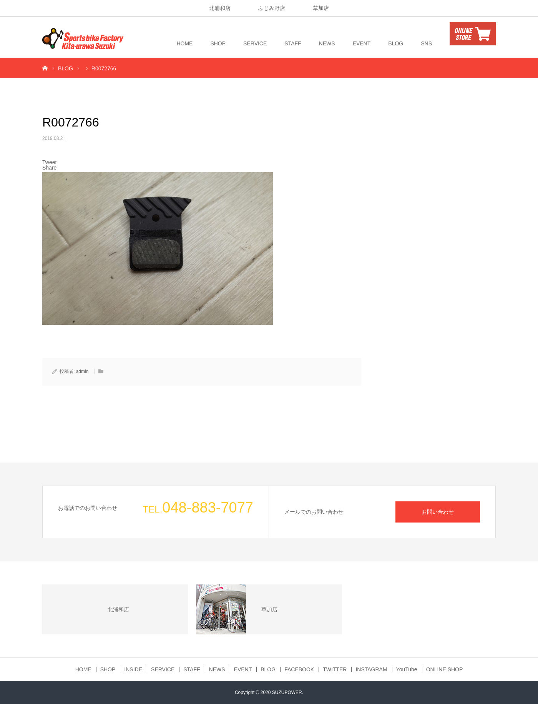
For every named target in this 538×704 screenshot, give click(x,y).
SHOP (218, 43)
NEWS (327, 43)
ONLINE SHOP (444, 669)
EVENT (362, 43)
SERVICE (255, 43)
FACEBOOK (299, 669)
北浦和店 (220, 8)
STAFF (292, 43)
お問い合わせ (438, 512)
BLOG (395, 43)
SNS (426, 43)
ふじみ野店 (271, 8)
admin (82, 371)
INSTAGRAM (371, 669)
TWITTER (335, 669)
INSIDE (133, 669)
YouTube (406, 669)
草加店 (321, 8)
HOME (184, 43)
